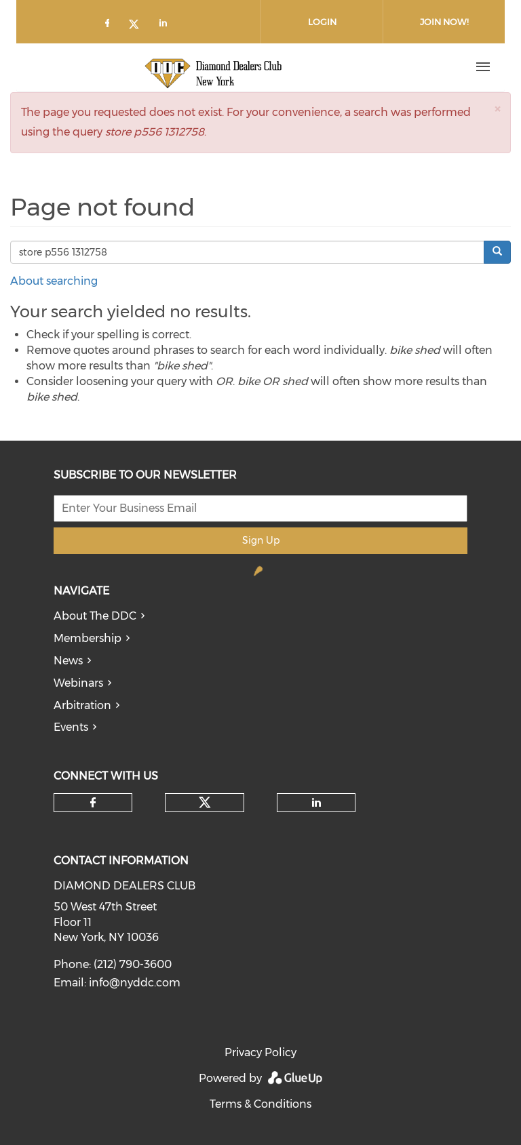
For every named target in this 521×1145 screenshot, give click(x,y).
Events (71, 727)
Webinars (78, 683)
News (68, 660)
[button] (497, 109)
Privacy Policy (260, 1052)
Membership (87, 638)
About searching (54, 281)
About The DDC (95, 615)
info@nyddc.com (134, 982)
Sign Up (260, 540)
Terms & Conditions (260, 1104)
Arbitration (82, 705)
